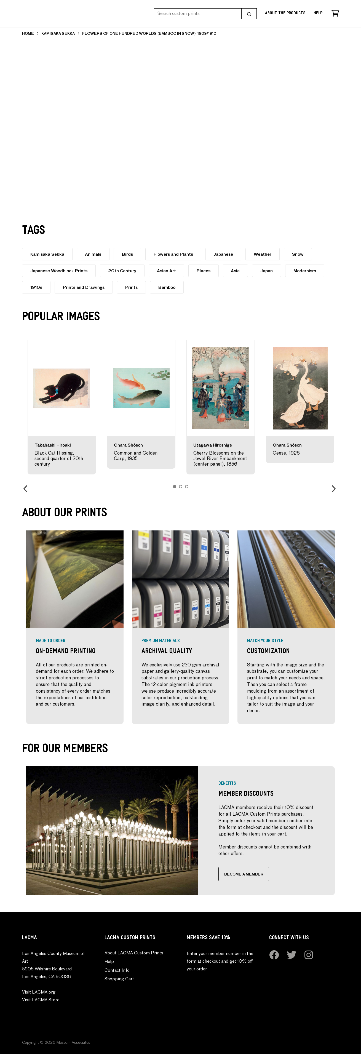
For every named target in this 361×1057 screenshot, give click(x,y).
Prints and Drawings (84, 287)
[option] (61, 407)
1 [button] (174, 486)
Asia (238, 271)
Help (318, 13)
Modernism (308, 271)
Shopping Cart (119, 982)
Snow (301, 254)
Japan (270, 271)
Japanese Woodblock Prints (59, 271)
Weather (266, 254)
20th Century (123, 271)
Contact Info (117, 973)
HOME (28, 34)
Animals (94, 254)
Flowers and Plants (175, 254)
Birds (128, 254)
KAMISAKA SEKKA (58, 34)
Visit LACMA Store (40, 1003)
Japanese (226, 254)
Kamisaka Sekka (48, 254)
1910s (36, 287)
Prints (133, 287)
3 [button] (186, 486)
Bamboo (168, 287)
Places (205, 271)
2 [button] (180, 486)
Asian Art (167, 271)
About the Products (285, 13)
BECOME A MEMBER (228, 876)
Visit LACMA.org (38, 995)
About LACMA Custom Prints (134, 956)
